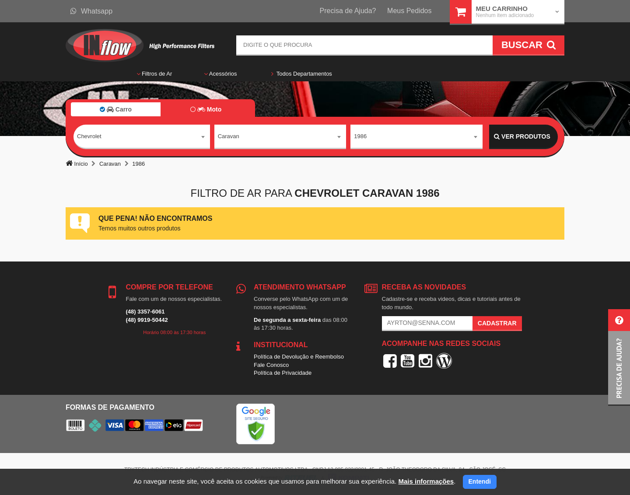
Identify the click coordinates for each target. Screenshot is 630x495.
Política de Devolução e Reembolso (299, 356)
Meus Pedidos (409, 10)
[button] (619, 357)
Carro (116, 109)
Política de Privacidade (283, 373)
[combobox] (142, 137)
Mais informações (426, 481)
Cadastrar (497, 323)
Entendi (480, 481)
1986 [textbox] (360, 136)
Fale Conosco (271, 365)
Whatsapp (91, 11)
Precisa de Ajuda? (348, 10)
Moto (205, 109)
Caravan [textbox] (228, 136)
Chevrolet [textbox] (89, 136)
